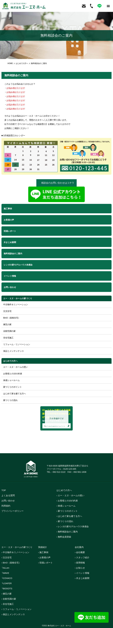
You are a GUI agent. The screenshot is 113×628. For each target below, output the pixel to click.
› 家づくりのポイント (67, 511)
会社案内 (79, 547)
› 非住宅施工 (7, 604)
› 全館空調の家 (8, 599)
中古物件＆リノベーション (15, 304)
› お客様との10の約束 (67, 500)
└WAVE (5, 573)
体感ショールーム (11, 380)
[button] (108, 6)
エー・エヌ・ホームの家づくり (17, 298)
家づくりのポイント (12, 387)
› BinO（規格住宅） (11, 562)
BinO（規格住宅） (11, 318)
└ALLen (5, 568)
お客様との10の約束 (12, 373)
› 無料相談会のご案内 (67, 531)
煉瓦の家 (7, 324)
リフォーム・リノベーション (16, 344)
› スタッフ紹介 (82, 557)
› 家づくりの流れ (64, 521)
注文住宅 (7, 311)
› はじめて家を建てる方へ (69, 516)
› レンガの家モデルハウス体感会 (72, 526)
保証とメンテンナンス (13, 351)
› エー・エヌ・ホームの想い (70, 495)
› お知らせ (80, 568)
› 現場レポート (45, 562)
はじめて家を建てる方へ (14, 393)
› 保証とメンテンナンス (13, 614)
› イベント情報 (82, 573)
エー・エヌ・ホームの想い (15, 367)
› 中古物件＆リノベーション (15, 552)
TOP (3, 490)
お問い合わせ (8, 500)
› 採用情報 (80, 562)
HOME (10, 63)
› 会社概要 (80, 552)
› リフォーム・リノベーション (16, 609)
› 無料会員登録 (63, 537)
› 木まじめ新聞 (82, 578)
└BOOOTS (7, 588)
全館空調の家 (9, 331)
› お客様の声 (44, 557)
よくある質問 (8, 495)
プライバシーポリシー (12, 511)
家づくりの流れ (10, 400)
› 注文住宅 (6, 557)
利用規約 (5, 505)
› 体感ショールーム (65, 505)
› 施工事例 (43, 552)
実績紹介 (42, 547)
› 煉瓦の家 (6, 593)
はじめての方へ (22, 63)
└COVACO (7, 578)
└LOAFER (6, 583)
